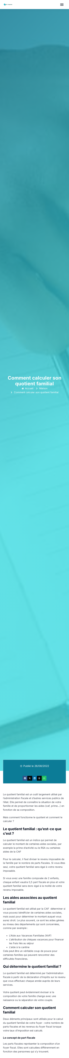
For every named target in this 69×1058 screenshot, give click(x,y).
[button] (62, 4)
